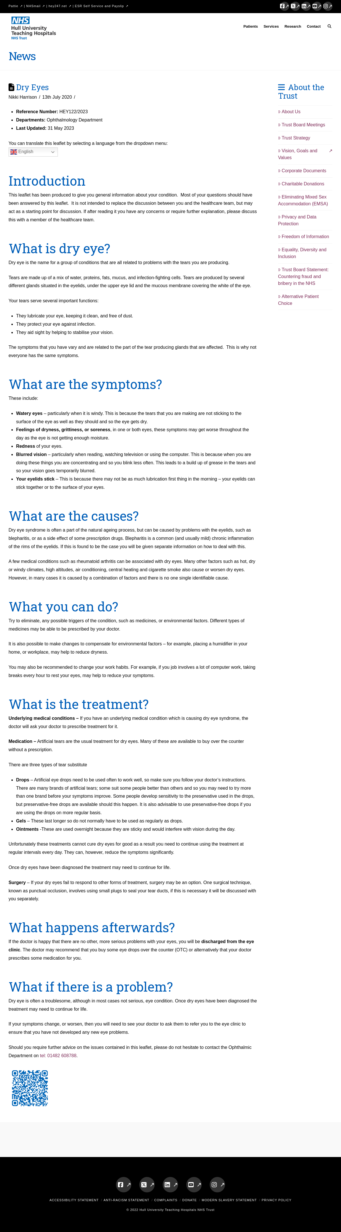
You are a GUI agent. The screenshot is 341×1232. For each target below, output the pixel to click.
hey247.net (57, 6)
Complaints (165, 1200)
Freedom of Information (303, 236)
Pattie (13, 6)
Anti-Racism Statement (127, 1200)
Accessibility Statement (74, 1200)
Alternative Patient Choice (298, 300)
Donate (189, 1200)
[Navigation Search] (328, 27)
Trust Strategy (294, 137)
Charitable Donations (301, 183)
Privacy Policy (277, 1200)
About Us (289, 111)
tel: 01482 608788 (58, 1055)
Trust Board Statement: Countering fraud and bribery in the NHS (303, 276)
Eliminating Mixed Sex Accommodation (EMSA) (303, 200)
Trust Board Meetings (301, 124)
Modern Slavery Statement (229, 1200)
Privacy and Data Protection (297, 220)
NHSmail (33, 6)
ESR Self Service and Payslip (99, 6)
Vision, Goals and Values (297, 154)
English (21, 152)
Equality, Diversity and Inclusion (302, 253)
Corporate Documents (302, 170)
